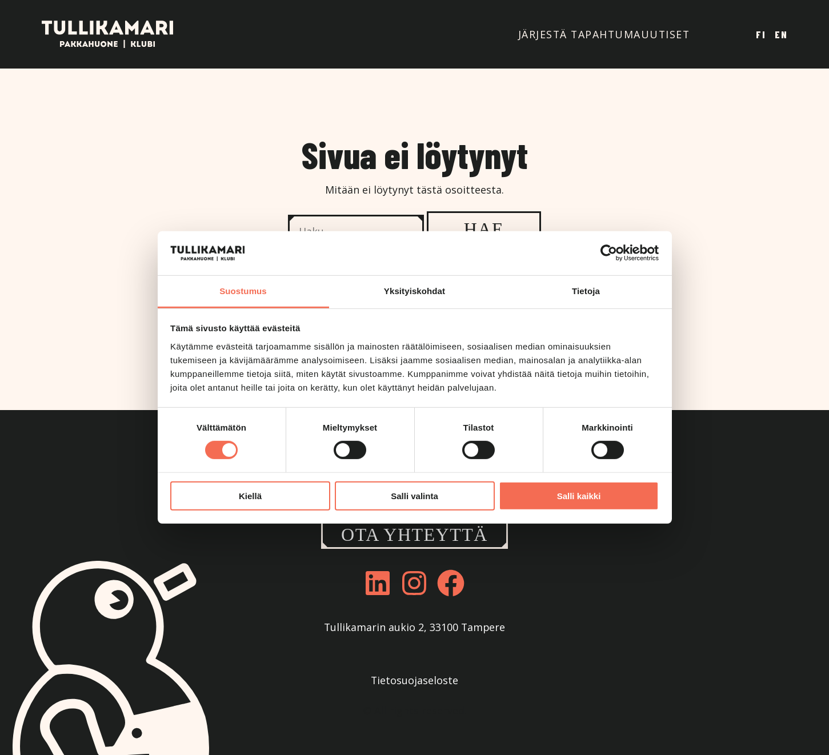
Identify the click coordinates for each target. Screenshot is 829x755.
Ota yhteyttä (414, 534)
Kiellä (250, 495)
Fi (761, 34)
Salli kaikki (579, 495)
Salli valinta (414, 495)
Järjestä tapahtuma (579, 34)
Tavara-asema (713, 35)
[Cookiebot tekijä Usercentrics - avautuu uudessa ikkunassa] (609, 253)
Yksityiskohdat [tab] (414, 291)
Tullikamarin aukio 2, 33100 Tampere (414, 627)
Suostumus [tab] (243, 291)
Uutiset (665, 34)
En (781, 34)
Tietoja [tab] (586, 291)
